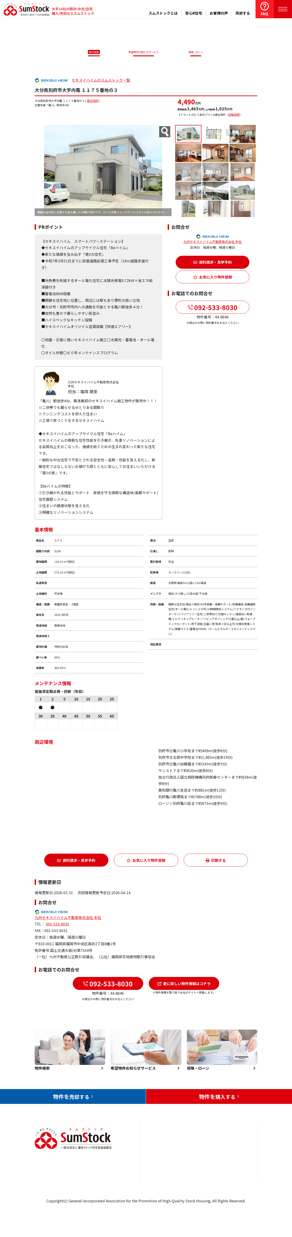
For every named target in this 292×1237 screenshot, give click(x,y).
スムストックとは (163, 13)
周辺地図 (92, 101)
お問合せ (225, 1146)
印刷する (216, 861)
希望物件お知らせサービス (142, 52)
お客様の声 (219, 13)
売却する (242, 13)
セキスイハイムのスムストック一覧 (101, 80)
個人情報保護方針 (233, 1181)
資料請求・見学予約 (212, 263)
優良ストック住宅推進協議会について (234, 1164)
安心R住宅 (193, 13)
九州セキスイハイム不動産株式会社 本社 (212, 242)
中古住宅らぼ (196, 1174)
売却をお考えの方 (159, 1160)
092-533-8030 (215, 307)
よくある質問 (196, 1188)
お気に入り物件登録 (212, 278)
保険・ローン (197, 52)
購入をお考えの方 (159, 1174)
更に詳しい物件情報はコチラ (184, 984)
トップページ (156, 1146)
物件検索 (91, 52)
